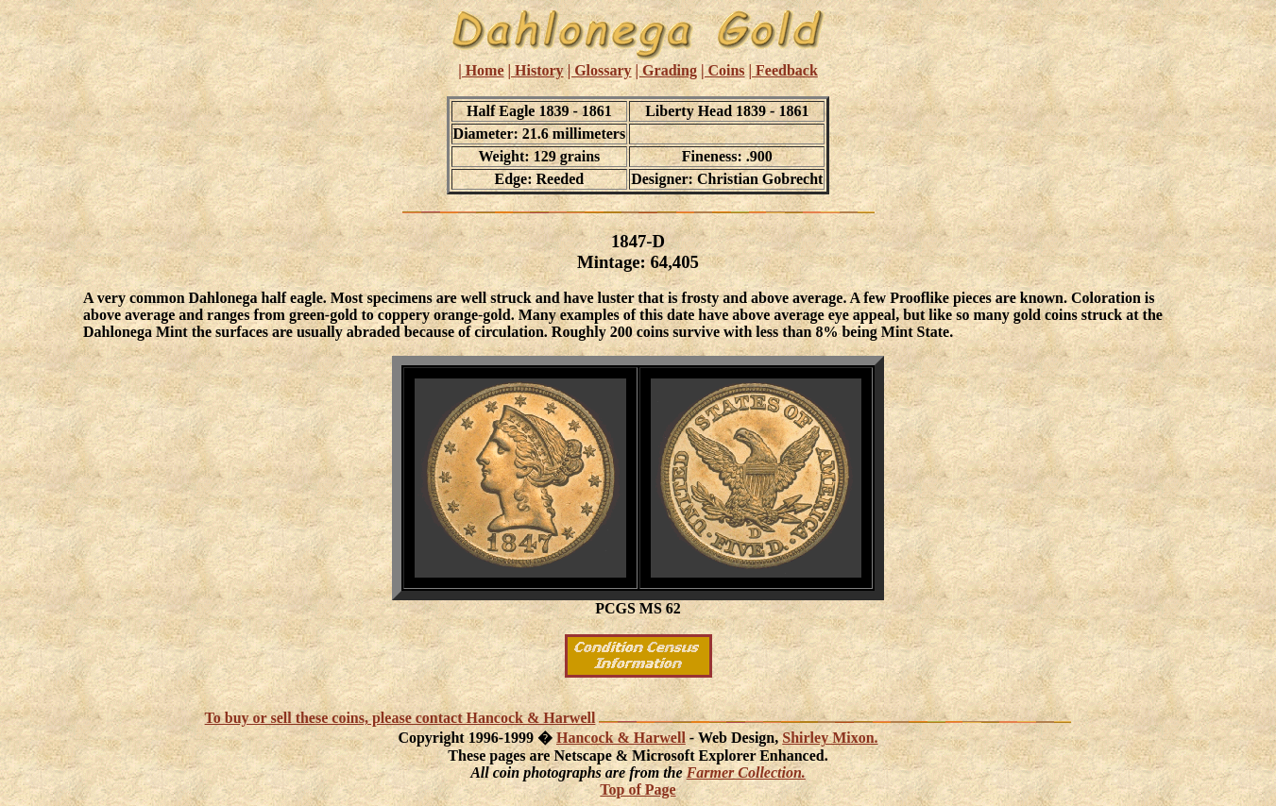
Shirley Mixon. (829, 738)
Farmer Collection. (746, 772)
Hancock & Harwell (621, 738)
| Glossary (600, 70)
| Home (480, 70)
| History (536, 70)
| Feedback (783, 70)
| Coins (723, 70)
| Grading (666, 70)
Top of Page (637, 789)
